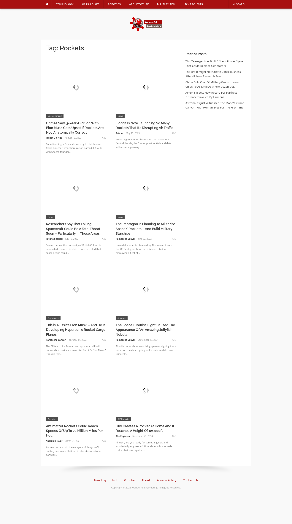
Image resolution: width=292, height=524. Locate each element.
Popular (129, 480)
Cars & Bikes (90, 4)
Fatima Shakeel (54, 238)
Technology (65, 4)
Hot (115, 480)
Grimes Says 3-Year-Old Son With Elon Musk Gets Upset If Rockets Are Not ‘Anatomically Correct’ (75, 127)
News (120, 115)
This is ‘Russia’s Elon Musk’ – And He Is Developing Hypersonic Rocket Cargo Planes (75, 329)
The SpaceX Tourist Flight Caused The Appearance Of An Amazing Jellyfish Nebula (145, 329)
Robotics (114, 4)
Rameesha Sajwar (125, 238)
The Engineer (123, 436)
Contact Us (190, 480)
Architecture (139, 4)
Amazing (122, 318)
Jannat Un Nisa (54, 137)
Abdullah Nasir (54, 440)
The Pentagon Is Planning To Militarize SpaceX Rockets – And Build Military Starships (145, 228)
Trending (100, 480)
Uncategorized (55, 115)
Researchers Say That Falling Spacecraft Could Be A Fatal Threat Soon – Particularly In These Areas (73, 228)
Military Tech (167, 4)
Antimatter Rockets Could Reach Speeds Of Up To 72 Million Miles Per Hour (74, 430)
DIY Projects (194, 4)
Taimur (120, 133)
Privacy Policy (166, 480)
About (145, 480)
